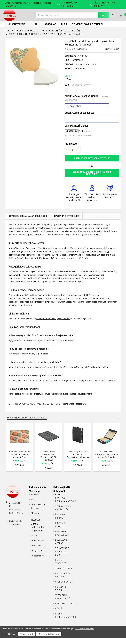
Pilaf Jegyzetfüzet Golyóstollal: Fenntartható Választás (78, 457)
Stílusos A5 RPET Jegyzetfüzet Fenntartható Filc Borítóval (48, 458)
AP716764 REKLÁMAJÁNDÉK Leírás (28, 218)
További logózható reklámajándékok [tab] (27, 420)
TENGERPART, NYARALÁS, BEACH (62, 554)
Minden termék (16, 26)
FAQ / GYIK (37, 553)
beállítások (10, 634)
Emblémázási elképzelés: (79, 115)
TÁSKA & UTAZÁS (63, 570)
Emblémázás (38, 543)
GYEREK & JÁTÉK (63, 584)
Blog (64, 26)
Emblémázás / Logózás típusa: (86, 100)
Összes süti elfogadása (48, 634)
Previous (114, 420)
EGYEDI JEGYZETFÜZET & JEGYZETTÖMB (39, 406)
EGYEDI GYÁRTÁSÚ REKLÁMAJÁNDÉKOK (65, 500)
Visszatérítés (38, 558)
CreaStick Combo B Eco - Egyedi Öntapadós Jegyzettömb (19, 457)
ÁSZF (34, 538)
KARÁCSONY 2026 (63, 606)
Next (118, 420)
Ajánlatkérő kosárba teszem (92, 160)
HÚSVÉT (59, 611)
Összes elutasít (27, 634)
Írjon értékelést (112, 51)
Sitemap (35, 515)
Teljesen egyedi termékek (87, 26)
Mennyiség (71, 146)
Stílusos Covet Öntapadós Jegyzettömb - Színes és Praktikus (106, 457)
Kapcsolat (49, 26)
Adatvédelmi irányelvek (84, 629)
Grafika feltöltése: (76, 128)
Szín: (78, 87)
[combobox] (73, 17)
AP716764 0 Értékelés (66, 218)
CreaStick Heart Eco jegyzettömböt (53, 321)
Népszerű (36, 548)
